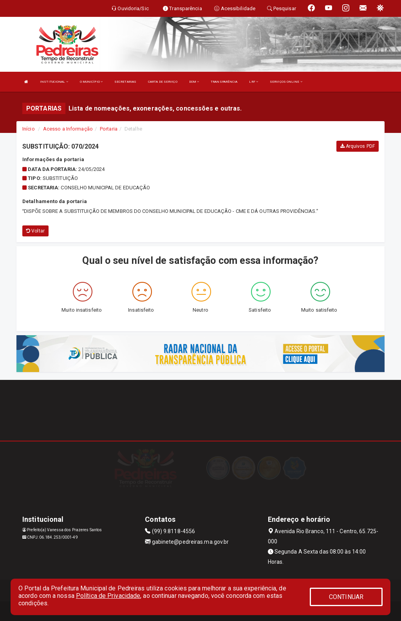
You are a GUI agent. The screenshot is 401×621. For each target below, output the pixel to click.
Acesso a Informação (68, 129)
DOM (194, 82)
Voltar (35, 231)
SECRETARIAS (125, 82)
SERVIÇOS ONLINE (286, 82)
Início (28, 129)
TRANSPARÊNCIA (224, 82)
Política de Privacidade (108, 595)
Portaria (108, 129)
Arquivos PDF (357, 146)
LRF (253, 82)
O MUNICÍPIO (91, 82)
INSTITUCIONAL (54, 82)
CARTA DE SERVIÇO (162, 82)
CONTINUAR (346, 597)
